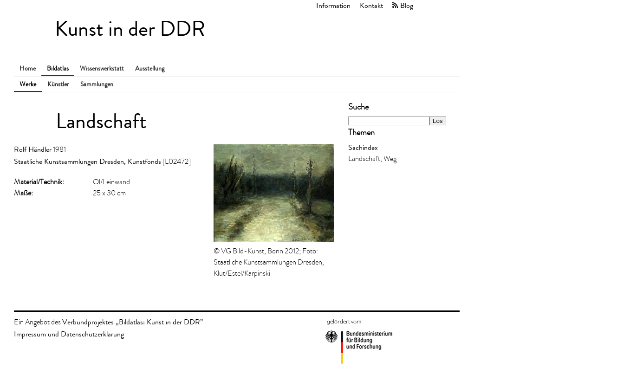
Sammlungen (96, 84)
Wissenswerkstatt (102, 68)
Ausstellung (149, 68)
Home (27, 68)
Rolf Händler (33, 149)
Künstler (58, 84)
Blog (406, 5)
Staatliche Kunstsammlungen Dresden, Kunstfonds (87, 161)
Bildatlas (58, 68)
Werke (27, 84)
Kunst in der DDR (130, 29)
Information (333, 5)
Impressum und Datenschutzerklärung (69, 334)
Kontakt (371, 5)
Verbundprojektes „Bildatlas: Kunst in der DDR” (132, 321)
